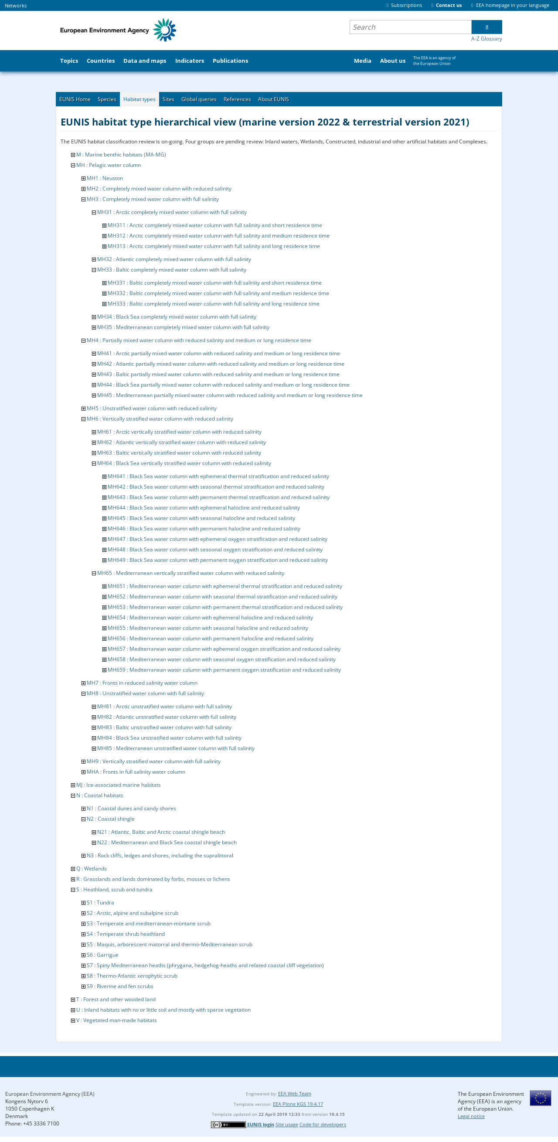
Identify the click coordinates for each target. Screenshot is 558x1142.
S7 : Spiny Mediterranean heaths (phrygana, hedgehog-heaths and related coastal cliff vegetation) (205, 965)
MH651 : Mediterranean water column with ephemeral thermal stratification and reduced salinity (225, 586)
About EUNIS (273, 99)
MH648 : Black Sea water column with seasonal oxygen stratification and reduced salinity (215, 549)
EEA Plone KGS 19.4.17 (298, 1104)
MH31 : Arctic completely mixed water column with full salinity (172, 212)
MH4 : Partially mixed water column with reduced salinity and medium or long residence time (199, 340)
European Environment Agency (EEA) (50, 1094)
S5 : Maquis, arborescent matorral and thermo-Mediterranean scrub (169, 944)
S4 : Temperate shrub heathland (126, 934)
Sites (168, 99)
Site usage (287, 1124)
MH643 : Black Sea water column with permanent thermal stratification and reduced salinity (219, 497)
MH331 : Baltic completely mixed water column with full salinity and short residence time (215, 282)
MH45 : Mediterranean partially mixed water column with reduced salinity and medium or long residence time (230, 395)
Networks (16, 5)
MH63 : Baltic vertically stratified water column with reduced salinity (179, 452)
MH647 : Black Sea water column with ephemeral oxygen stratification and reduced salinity (217, 539)
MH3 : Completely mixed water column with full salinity (153, 199)
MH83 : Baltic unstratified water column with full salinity (164, 727)
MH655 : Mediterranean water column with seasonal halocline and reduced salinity (208, 628)
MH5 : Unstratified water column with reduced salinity (152, 408)
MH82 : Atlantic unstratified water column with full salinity (166, 717)
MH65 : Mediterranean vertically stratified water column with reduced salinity (190, 573)
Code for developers (322, 1124)
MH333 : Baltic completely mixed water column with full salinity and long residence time (214, 303)
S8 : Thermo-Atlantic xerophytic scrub (132, 975)
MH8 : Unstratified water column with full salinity (145, 693)
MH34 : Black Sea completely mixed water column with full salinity (176, 316)
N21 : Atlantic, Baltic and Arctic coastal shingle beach (161, 832)
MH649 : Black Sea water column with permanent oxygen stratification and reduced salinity (218, 560)
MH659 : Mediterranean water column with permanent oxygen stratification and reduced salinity (224, 669)
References (237, 99)
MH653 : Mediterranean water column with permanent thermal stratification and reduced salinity (225, 607)
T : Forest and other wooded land (116, 999)
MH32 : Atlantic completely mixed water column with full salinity (174, 259)
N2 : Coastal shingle (111, 819)
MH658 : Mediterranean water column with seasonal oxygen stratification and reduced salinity (222, 659)
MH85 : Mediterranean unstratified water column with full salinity (176, 748)
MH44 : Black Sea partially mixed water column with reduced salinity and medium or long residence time (223, 384)
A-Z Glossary (486, 38)
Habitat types (139, 99)
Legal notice (471, 1116)
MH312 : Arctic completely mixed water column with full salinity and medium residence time (219, 235)
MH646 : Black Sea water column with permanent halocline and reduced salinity (204, 528)
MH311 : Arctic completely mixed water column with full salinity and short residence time (215, 225)
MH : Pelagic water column (108, 165)
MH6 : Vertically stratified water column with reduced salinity (160, 418)
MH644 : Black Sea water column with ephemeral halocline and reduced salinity (204, 507)
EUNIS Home (75, 99)
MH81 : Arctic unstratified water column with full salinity (164, 706)
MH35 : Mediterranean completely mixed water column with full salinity (183, 327)
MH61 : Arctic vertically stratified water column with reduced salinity (179, 431)
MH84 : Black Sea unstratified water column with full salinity (169, 737)
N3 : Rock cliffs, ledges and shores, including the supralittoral (160, 855)
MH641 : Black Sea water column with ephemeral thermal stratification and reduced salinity (218, 476)
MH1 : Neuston (105, 178)
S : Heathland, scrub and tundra (114, 889)
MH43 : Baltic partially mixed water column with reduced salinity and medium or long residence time (218, 374)
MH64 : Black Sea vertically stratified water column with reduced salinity (184, 463)
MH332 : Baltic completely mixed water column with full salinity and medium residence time (218, 293)
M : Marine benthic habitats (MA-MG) (121, 154)
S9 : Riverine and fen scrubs (120, 986)
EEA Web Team (294, 1093)
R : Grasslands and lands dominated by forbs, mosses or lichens (153, 879)
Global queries (199, 99)
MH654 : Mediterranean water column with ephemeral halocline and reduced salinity (210, 617)
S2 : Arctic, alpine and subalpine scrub (132, 913)
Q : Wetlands (91, 868)
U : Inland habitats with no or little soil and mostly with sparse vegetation (163, 1009)
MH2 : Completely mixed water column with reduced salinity (159, 188)
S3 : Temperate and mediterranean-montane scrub (149, 923)
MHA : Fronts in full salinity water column (136, 771)
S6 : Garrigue (103, 954)
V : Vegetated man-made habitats (116, 1020)
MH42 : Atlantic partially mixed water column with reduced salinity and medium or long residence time (220, 363)
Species (107, 99)
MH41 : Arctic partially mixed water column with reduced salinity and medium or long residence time (218, 353)
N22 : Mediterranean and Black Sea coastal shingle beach (167, 842)
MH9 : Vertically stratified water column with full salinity (154, 761)
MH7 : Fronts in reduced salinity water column (142, 683)
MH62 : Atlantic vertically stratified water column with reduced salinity (181, 442)
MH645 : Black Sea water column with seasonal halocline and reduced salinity (201, 518)
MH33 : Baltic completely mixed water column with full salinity (171, 269)
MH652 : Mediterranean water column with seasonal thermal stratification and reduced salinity (222, 596)
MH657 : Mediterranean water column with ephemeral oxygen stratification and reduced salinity (224, 649)
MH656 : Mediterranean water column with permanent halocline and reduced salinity (210, 638)
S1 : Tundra (100, 902)
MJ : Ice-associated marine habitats (118, 785)
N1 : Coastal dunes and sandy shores (131, 808)
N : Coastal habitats (99, 795)
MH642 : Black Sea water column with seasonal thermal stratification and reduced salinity (216, 486)
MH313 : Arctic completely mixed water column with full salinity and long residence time (214, 246)
